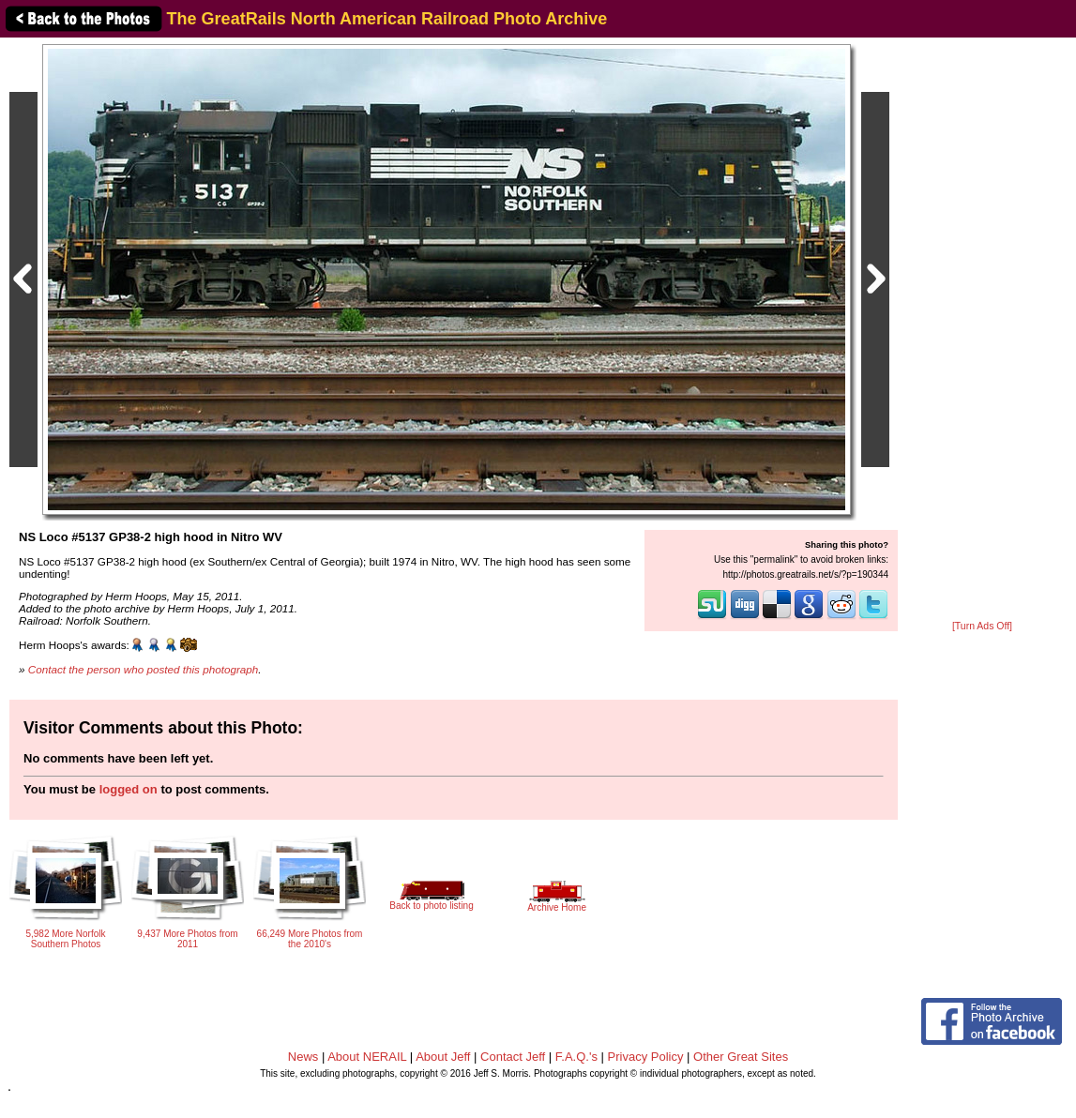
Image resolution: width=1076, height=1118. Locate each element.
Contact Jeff (512, 1057)
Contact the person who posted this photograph (143, 669)
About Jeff (443, 1057)
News (303, 1057)
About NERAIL (366, 1057)
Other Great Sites (740, 1057)
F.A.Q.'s (576, 1057)
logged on (128, 789)
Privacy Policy (646, 1057)
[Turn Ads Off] (982, 626)
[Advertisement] (982, 330)
